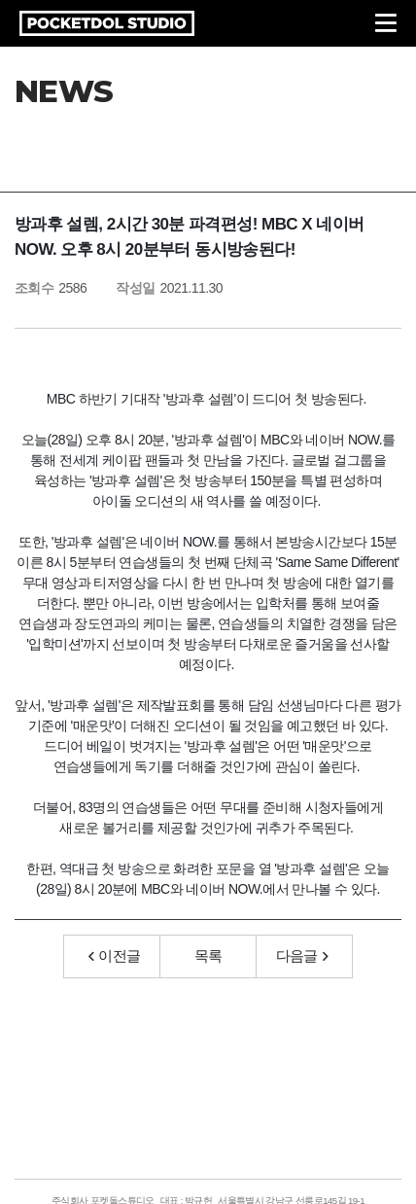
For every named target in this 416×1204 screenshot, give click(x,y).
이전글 (114, 955)
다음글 (302, 955)
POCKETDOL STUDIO (106, 23)
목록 (208, 955)
